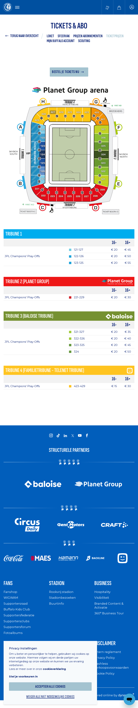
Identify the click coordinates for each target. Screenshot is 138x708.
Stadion (58, 587)
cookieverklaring (56, 666)
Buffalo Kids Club (17, 613)
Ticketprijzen (115, 36)
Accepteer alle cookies (52, 684)
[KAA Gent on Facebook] (87, 438)
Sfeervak (64, 36)
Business (104, 587)
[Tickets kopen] (107, 7)
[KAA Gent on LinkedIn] (65, 438)
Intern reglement (108, 657)
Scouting (84, 41)
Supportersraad (16, 608)
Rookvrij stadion (62, 596)
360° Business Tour (109, 617)
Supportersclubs (17, 625)
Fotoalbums (13, 637)
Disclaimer (106, 647)
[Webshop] (119, 7)
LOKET (50, 36)
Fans (9, 587)
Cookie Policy (105, 678)
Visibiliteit (102, 602)
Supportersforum (17, 631)
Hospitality (102, 596)
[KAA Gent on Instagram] (51, 438)
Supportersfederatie (20, 619)
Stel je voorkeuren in (25, 674)
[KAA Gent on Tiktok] (58, 438)
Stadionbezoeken (63, 602)
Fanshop (11, 596)
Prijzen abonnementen (88, 36)
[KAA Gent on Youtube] (80, 438)
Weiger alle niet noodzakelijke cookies (52, 694)
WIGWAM (11, 602)
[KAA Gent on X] (72, 438)
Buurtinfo (56, 608)
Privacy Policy (105, 662)
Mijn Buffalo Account (61, 41)
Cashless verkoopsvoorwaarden (112, 670)
